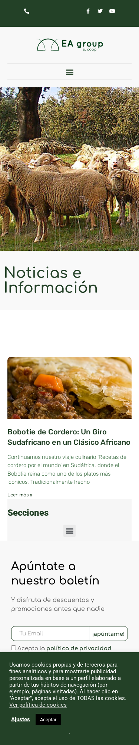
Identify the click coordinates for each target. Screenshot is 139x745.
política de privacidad (79, 649)
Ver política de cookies (38, 705)
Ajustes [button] (20, 719)
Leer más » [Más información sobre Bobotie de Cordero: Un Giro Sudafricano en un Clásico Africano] (19, 495)
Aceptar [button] (48, 719)
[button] (69, 71)
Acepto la (64, 649)
